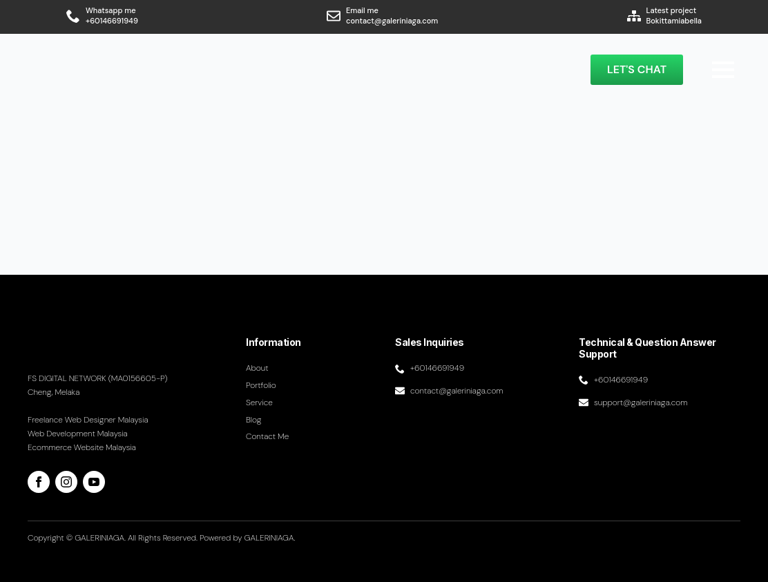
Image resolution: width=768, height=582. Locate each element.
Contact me (267, 436)
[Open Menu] (723, 70)
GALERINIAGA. (270, 537)
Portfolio (261, 385)
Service (259, 402)
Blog (254, 419)
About (257, 368)
